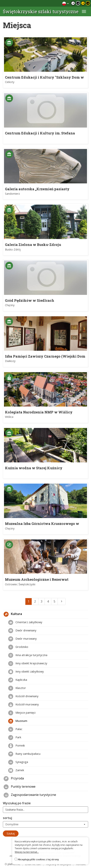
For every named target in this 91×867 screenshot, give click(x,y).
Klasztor (17, 688)
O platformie (12, 864)
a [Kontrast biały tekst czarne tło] (78, 3)
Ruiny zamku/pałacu (24, 754)
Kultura (13, 614)
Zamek (16, 770)
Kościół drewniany (23, 696)
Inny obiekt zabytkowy (26, 671)
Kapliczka (17, 679)
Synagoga (18, 762)
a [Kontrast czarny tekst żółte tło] (83, 3)
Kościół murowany (23, 704)
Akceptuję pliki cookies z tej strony (38, 859)
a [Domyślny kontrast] (73, 3)
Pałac (15, 729)
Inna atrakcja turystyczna (27, 655)
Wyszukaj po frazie (17, 803)
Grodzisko (18, 647)
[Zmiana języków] (65, 3)
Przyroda (14, 778)
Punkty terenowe (19, 786)
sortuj (7, 818)
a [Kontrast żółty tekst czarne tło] (88, 3)
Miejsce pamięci (21, 712)
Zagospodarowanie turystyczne (30, 795)
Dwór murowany (22, 638)
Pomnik (16, 745)
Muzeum (17, 721)
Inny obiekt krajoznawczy (27, 663)
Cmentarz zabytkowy (25, 622)
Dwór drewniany (22, 630)
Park (14, 737)
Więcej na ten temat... (27, 852)
